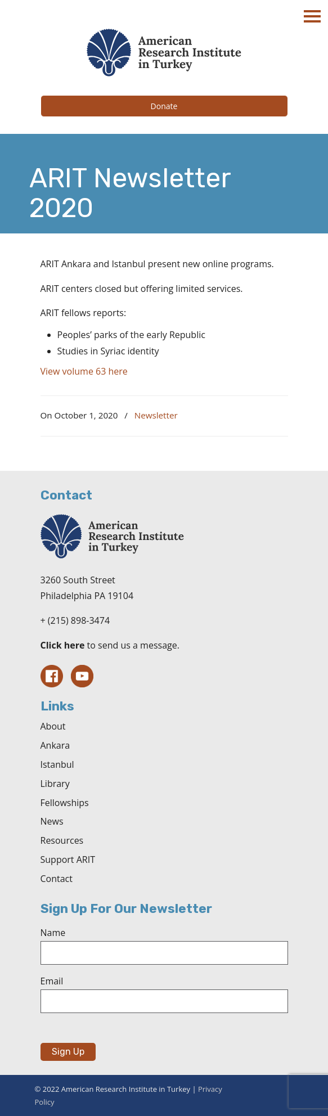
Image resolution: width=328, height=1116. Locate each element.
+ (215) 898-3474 (75, 620)
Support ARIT (68, 859)
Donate (164, 106)
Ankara (55, 745)
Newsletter (156, 415)
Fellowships (65, 802)
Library (55, 783)
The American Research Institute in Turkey (164, 52)
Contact (57, 878)
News (52, 821)
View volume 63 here (84, 371)
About (53, 726)
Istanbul (57, 764)
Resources (62, 840)
